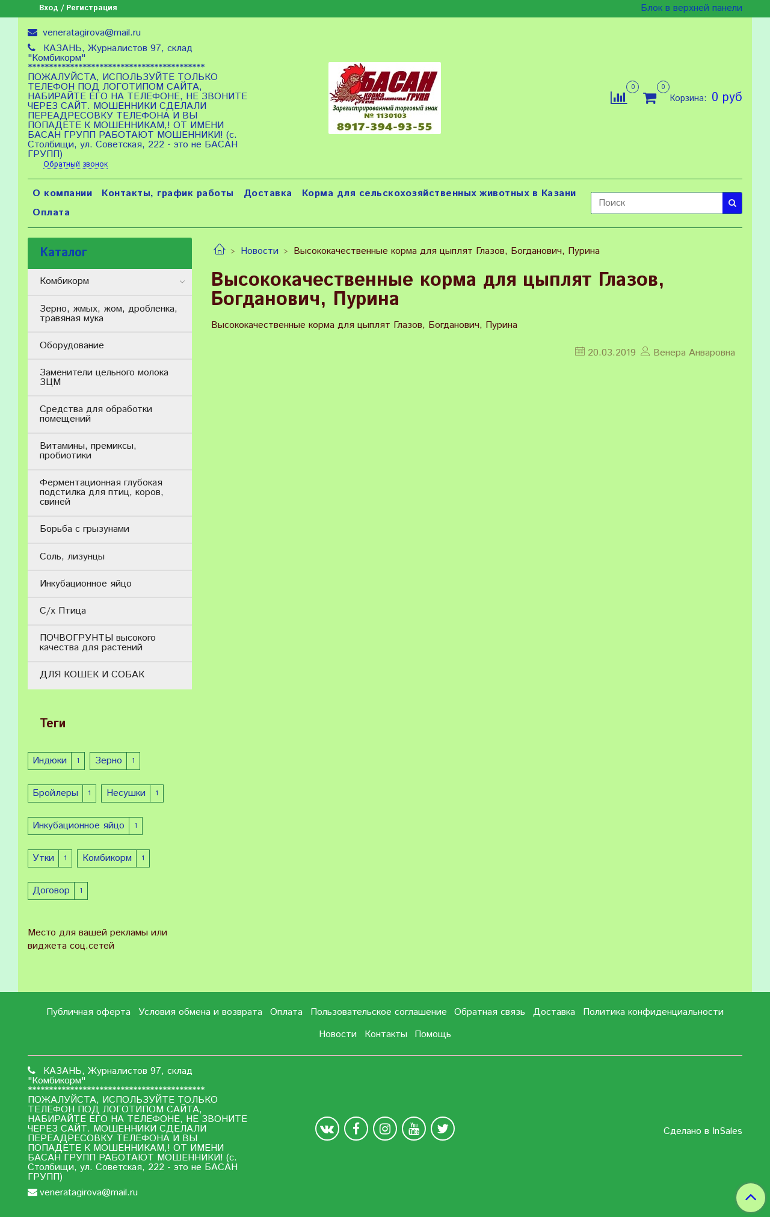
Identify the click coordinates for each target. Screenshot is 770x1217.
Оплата (51, 213)
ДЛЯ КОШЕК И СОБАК (92, 675)
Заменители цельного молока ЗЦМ (104, 377)
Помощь (432, 1034)
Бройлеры (55, 793)
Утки (43, 858)
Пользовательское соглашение (378, 1012)
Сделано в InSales (703, 1131)
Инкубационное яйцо (86, 584)
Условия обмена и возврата (200, 1012)
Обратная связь (489, 1012)
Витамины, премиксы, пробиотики (88, 451)
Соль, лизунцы (72, 557)
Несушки (126, 793)
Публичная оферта (88, 1012)
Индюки (49, 761)
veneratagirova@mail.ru (90, 33)
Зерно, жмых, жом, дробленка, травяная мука (108, 313)
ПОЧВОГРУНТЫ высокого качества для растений (98, 643)
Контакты (386, 1034)
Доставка (268, 193)
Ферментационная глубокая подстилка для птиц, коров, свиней (102, 492)
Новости (260, 251)
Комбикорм (64, 281)
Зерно (108, 761)
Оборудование (72, 346)
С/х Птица (63, 611)
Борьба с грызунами (84, 529)
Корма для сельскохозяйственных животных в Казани (439, 193)
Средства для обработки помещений (96, 414)
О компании (62, 193)
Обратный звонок (75, 165)
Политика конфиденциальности (653, 1012)
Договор (51, 891)
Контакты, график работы (168, 193)
